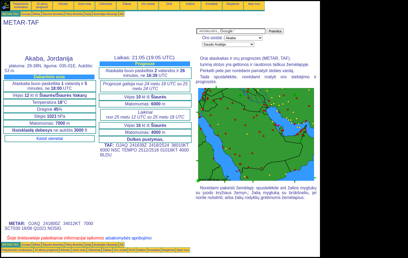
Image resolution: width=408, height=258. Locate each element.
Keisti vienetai (50, 138)
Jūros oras (84, 3)
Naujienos (233, 3)
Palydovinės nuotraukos (20, 5)
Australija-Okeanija (105, 14)
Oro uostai (148, 3)
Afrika (36, 14)
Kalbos (190, 3)
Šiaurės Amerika (52, 14)
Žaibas (127, 3)
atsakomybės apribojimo (128, 238)
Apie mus (254, 3)
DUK (169, 3)
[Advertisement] (98, 40)
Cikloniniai (105, 3)
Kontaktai (211, 3)
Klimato (63, 3)
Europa (26, 14)
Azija (88, 14)
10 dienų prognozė (42, 5)
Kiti (122, 14)
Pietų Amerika (74, 14)
